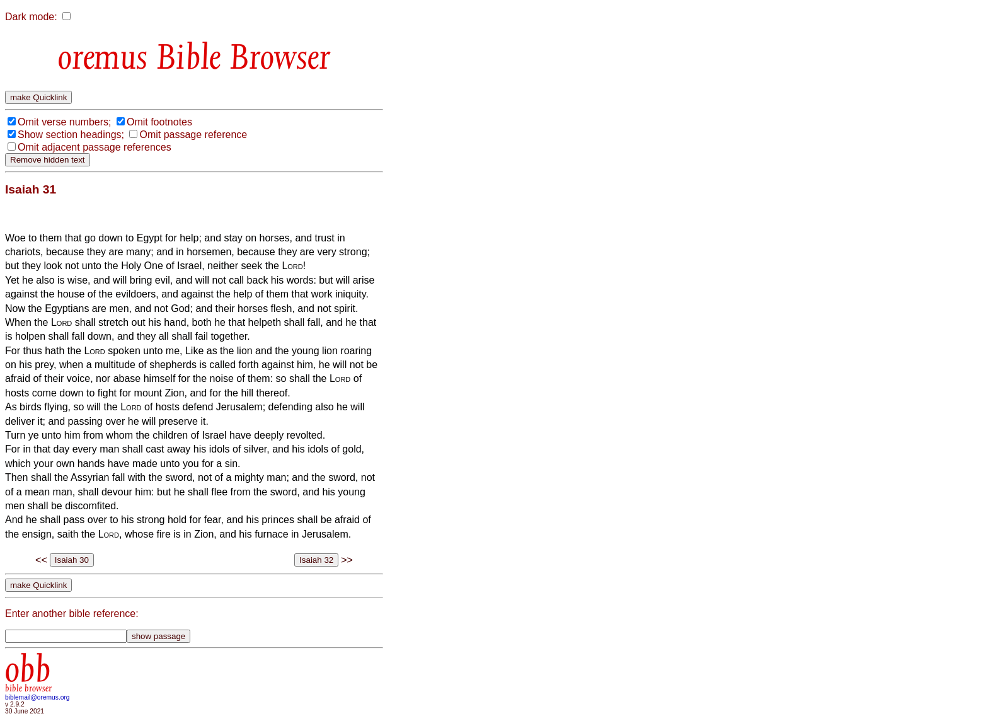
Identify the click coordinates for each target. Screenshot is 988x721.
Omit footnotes (159, 122)
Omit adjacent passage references (94, 147)
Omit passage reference (193, 134)
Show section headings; (71, 134)
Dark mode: (31, 16)
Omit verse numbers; (64, 122)
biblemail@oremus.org (37, 697)
